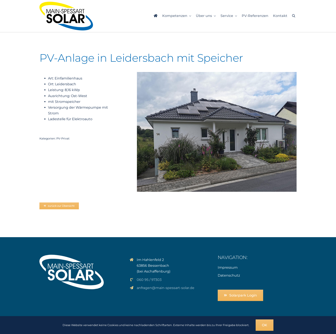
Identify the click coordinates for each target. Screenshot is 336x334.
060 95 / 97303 (149, 280)
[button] (294, 16)
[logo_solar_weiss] (71, 256)
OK (264, 325)
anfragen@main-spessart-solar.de (165, 288)
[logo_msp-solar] (66, 3)
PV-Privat (62, 138)
